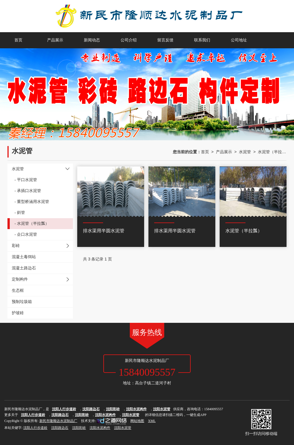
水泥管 (245, 151)
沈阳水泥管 (122, 428)
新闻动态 (92, 40)
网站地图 (137, 421)
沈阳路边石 (59, 428)
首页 (18, 40)
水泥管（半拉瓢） (272, 151)
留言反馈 (165, 40)
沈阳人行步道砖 (35, 428)
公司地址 (239, 40)
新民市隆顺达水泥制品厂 (58, 421)
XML (152, 421)
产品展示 (55, 40)
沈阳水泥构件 (100, 428)
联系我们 (202, 40)
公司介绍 (129, 40)
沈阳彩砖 (79, 428)
